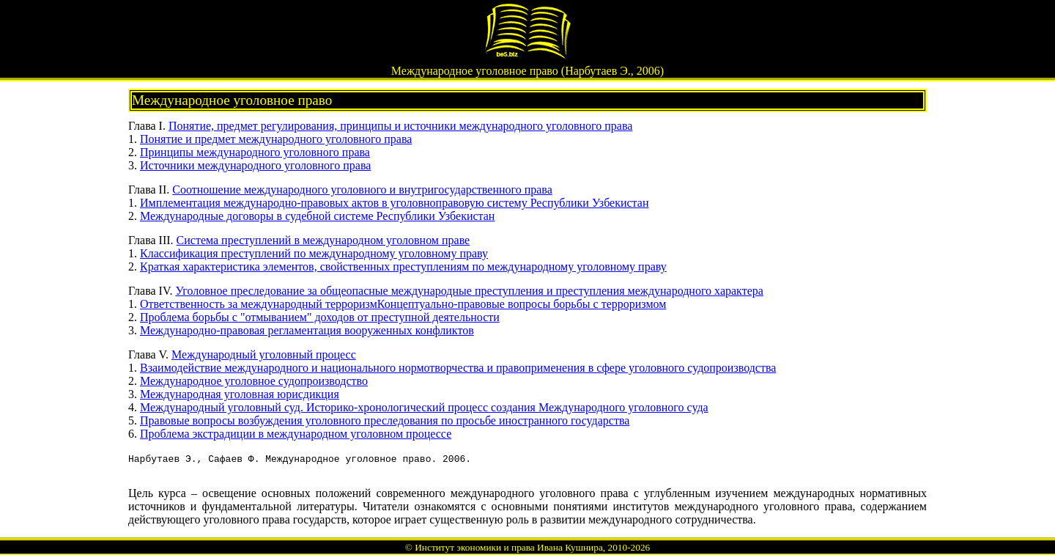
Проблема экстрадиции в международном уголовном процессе (295, 433)
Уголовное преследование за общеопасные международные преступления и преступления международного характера (469, 290)
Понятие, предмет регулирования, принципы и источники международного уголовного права (400, 126)
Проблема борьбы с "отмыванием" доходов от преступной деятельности (320, 317)
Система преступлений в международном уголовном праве (323, 240)
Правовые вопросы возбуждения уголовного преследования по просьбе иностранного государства (384, 420)
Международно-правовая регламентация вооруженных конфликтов (307, 330)
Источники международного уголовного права (255, 165)
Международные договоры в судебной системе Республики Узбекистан (317, 216)
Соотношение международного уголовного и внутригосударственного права (362, 189)
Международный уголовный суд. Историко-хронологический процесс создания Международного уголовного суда (424, 407)
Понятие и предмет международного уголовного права (276, 139)
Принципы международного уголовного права (255, 152)
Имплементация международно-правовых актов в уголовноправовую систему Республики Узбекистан (394, 202)
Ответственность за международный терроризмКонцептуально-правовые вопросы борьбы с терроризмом (403, 304)
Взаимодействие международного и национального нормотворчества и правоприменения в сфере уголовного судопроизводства (458, 367)
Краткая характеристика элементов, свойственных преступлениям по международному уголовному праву (403, 266)
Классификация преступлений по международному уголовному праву (314, 253)
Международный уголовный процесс (263, 354)
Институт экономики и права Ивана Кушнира (509, 547)
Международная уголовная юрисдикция (239, 394)
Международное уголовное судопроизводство (254, 381)
